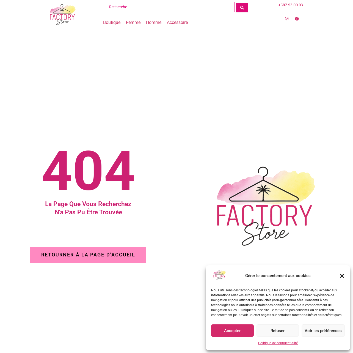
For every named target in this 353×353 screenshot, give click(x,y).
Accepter (232, 330)
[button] (342, 276)
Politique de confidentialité (278, 343)
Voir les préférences (323, 330)
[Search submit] (242, 7)
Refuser (278, 330)
